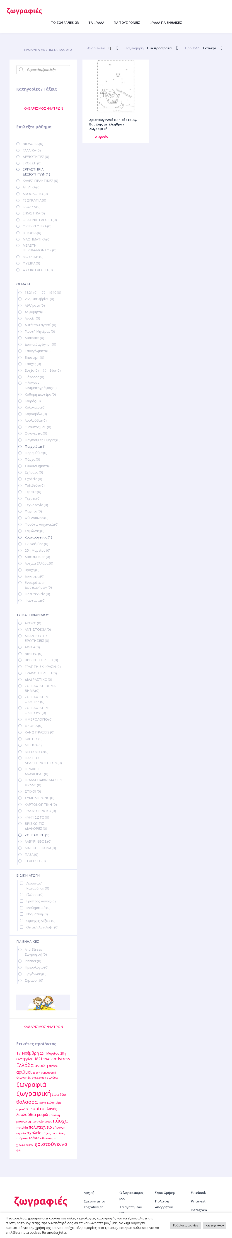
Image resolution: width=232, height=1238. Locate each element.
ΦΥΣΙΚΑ (31, 263)
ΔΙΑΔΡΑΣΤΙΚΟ (38, 679)
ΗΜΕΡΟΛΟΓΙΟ (39, 719)
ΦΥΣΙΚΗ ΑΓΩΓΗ (38, 269)
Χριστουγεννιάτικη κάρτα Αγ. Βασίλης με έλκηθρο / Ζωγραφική (113, 124)
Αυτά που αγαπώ (40, 324)
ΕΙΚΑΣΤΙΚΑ (34, 213)
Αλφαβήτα (35, 312)
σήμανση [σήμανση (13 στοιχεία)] (59, 1127)
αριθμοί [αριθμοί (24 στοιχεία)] (24, 1072)
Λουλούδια (36, 420)
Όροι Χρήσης (165, 1192)
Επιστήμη (34, 357)
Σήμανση (34, 980)
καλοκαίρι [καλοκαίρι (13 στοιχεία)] (54, 1103)
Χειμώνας (34, 531)
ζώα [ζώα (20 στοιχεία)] (55, 1094)
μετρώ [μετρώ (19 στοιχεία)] (42, 1114)
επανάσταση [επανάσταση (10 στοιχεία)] (39, 1077)
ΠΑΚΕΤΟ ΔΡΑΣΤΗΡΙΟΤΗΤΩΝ (43, 760)
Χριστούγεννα (38, 537)
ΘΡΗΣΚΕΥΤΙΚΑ (37, 226)
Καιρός (33, 401)
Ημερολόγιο (36, 967)
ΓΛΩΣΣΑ (32, 206)
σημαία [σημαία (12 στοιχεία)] (21, 1133)
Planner (33, 961)
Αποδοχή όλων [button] (215, 1225)
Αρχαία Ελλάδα (39, 563)
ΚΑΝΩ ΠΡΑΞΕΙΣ (39, 732)
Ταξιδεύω (35, 485)
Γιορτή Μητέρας (40, 331)
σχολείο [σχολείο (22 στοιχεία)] (34, 1132)
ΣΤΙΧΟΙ (33, 791)
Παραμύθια (36, 452)
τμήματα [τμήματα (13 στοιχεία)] (22, 1138)
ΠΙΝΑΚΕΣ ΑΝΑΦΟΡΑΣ (36, 771)
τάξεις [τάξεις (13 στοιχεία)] (46, 1133)
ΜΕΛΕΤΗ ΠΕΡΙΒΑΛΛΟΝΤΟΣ (39, 247)
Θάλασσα (34, 377)
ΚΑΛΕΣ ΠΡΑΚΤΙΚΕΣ (40, 180)
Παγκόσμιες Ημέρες (42, 440)
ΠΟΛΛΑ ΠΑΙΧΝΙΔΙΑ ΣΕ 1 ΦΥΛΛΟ (43, 782)
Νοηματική (37, 914)
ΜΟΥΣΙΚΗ (33, 256)
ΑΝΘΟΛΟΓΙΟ (35, 193)
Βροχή (32, 569)
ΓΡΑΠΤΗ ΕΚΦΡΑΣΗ (43, 666)
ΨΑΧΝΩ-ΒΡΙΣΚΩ (40, 810)
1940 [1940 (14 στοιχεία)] (47, 1059)
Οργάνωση (35, 973)
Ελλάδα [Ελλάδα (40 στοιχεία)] (25, 1065)
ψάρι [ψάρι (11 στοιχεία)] (19, 1150)
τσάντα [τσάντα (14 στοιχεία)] (34, 1138)
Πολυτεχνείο (37, 593)
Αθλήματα (35, 305)
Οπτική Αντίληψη (42, 927)
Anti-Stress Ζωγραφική (36, 951)
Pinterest (198, 1201)
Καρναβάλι (36, 413)
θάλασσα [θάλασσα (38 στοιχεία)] (27, 1101)
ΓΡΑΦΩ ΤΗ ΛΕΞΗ (41, 673)
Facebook (198, 1192)
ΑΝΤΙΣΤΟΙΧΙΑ (38, 629)
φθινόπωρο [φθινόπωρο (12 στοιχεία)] (48, 1138)
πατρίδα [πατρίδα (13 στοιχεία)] (22, 1127)
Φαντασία (35, 600)
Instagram (199, 1210)
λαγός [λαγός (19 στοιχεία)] (52, 1108)
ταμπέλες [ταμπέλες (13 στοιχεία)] (58, 1133)
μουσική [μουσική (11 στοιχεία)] (54, 1115)
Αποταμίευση (37, 556)
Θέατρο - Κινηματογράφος (41, 385)
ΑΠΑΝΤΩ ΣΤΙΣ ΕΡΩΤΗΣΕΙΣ (37, 638)
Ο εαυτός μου (38, 427)
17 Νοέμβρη (36, 543)
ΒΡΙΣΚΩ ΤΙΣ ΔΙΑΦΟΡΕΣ (36, 825)
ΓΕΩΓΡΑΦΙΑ (34, 200)
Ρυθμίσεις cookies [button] (185, 1225)
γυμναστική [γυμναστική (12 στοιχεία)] (48, 1073)
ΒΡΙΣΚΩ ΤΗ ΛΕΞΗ (41, 660)
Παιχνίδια (35, 446)
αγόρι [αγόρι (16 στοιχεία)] (53, 1065)
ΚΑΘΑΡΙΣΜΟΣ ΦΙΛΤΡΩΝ (43, 108)
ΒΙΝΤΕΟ (33, 653)
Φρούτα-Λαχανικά (41, 524)
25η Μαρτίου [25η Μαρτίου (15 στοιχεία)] (49, 1053)
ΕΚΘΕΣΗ (32, 163)
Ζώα (55, 370)
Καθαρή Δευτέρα (40, 394)
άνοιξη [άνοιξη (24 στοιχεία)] (41, 1065)
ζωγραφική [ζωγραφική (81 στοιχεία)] (33, 1093)
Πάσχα (32, 459)
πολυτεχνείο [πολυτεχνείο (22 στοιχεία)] (40, 1127)
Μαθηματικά (38, 907)
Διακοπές (34, 337)
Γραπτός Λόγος (41, 901)
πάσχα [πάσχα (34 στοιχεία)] (60, 1120)
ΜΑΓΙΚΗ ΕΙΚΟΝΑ (40, 848)
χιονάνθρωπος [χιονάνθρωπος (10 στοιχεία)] (25, 1145)
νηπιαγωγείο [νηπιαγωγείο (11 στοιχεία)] (36, 1121)
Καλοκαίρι (35, 407)
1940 (54, 292)
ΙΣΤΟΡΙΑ (32, 232)
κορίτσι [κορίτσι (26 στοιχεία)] (38, 1108)
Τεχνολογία (36, 504)
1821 (31, 292)
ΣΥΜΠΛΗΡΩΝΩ (39, 798)
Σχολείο (33, 478)
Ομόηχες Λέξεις (41, 920)
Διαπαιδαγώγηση (40, 344)
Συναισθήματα (39, 466)
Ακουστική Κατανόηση (37, 885)
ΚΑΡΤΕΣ (34, 738)
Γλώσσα (35, 894)
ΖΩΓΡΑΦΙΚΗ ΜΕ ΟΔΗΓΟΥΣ (38, 710)
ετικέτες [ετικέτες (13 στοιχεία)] (52, 1077)
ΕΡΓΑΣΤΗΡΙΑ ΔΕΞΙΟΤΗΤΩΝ (36, 171)
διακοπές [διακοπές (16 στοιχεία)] (23, 1077)
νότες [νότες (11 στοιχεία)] (48, 1121)
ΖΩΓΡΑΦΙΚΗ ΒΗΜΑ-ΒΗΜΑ (41, 688)
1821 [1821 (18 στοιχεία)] (38, 1058)
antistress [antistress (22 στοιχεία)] (60, 1058)
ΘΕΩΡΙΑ (33, 725)
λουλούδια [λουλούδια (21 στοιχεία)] (26, 1114)
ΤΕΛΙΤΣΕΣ (35, 860)
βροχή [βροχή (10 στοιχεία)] (36, 1072)
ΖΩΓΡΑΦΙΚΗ (37, 835)
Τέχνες (33, 498)
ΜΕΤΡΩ (33, 745)
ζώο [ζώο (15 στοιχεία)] (63, 1094)
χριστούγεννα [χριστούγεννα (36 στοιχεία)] (50, 1143)
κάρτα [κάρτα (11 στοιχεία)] (42, 1102)
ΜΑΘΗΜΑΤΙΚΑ (37, 239)
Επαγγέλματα (38, 351)
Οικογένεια (36, 433)
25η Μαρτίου (37, 550)
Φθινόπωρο (36, 517)
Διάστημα (34, 576)
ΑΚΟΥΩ (33, 623)
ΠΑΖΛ (31, 854)
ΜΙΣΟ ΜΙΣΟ (36, 751)
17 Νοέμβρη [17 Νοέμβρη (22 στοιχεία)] (27, 1053)
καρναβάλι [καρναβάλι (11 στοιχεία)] (22, 1109)
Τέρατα (33, 491)
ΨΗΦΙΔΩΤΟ (37, 817)
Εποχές (33, 363)
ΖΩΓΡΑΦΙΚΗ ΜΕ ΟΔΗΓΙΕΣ (38, 699)
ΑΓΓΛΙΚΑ (32, 187)
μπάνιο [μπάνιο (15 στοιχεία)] (21, 1121)
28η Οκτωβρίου (39, 298)
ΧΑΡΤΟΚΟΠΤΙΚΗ (41, 804)
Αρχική (89, 1192)
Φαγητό (33, 511)
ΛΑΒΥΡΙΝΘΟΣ (38, 841)
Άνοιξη (32, 318)
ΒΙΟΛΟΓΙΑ (33, 143)
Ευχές (32, 370)
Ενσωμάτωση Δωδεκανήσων (38, 584)
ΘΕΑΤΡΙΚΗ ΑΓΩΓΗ (40, 219)
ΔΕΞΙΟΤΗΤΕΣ (36, 156)
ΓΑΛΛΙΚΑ (32, 150)
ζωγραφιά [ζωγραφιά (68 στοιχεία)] (31, 1084)
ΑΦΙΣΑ (32, 647)
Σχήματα (34, 472)
